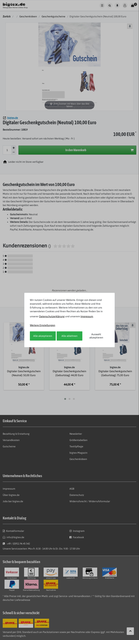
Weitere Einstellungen (42, 325)
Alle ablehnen (69, 335)
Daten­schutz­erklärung (52, 316)
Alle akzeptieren (42, 335)
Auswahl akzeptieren (96, 336)
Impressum (87, 316)
